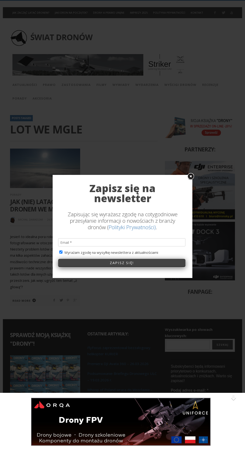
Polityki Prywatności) (132, 217)
